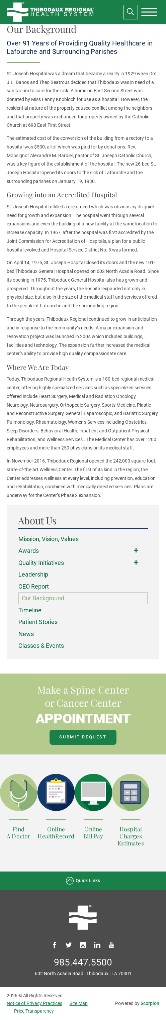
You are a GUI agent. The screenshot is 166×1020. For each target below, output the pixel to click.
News (26, 633)
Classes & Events (41, 645)
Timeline (30, 610)
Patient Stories (38, 621)
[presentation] (149, 12)
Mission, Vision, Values (48, 538)
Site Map (79, 1003)
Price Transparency (34, 1011)
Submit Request (82, 736)
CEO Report (33, 586)
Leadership (33, 574)
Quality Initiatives (41, 562)
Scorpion (150, 1003)
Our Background (43, 598)
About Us (37, 520)
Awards (28, 550)
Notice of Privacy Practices (34, 1003)
